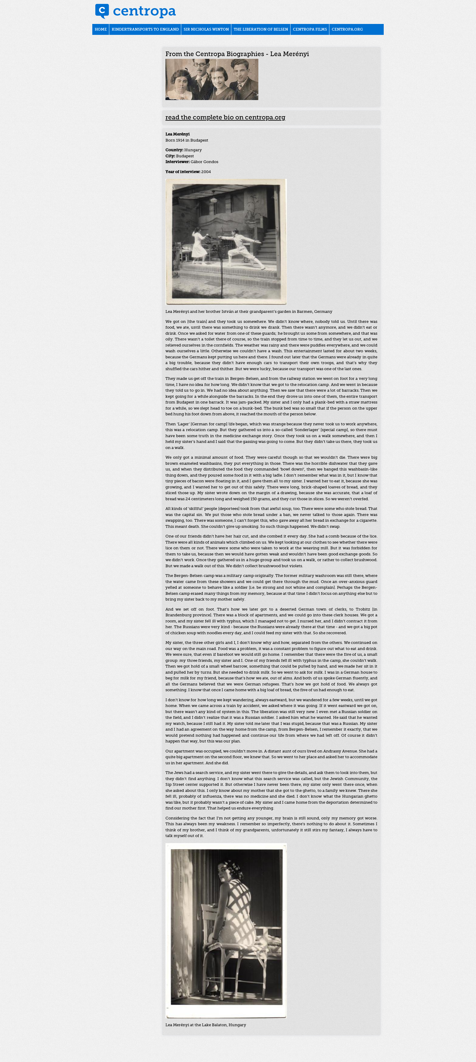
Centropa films (310, 30)
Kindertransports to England (145, 30)
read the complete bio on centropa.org (225, 118)
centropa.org (347, 30)
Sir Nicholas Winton (206, 30)
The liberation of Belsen (261, 30)
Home (101, 30)
